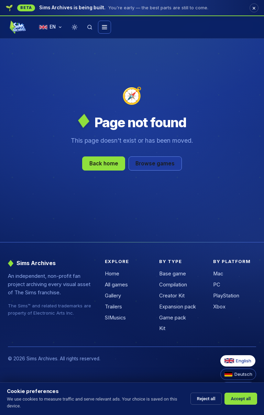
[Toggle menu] (104, 27)
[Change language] (50, 27)
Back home (103, 163)
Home (112, 274)
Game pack (172, 318)
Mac (218, 274)
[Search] (89, 27)
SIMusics (115, 318)
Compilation (173, 285)
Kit (162, 328)
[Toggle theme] (74, 27)
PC (216, 285)
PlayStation (226, 296)
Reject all (206, 398)
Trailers (113, 307)
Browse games (155, 163)
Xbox (219, 307)
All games (116, 285)
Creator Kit (172, 296)
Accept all (241, 398)
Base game (172, 274)
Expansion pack (177, 307)
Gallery (113, 296)
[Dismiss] (254, 7)
